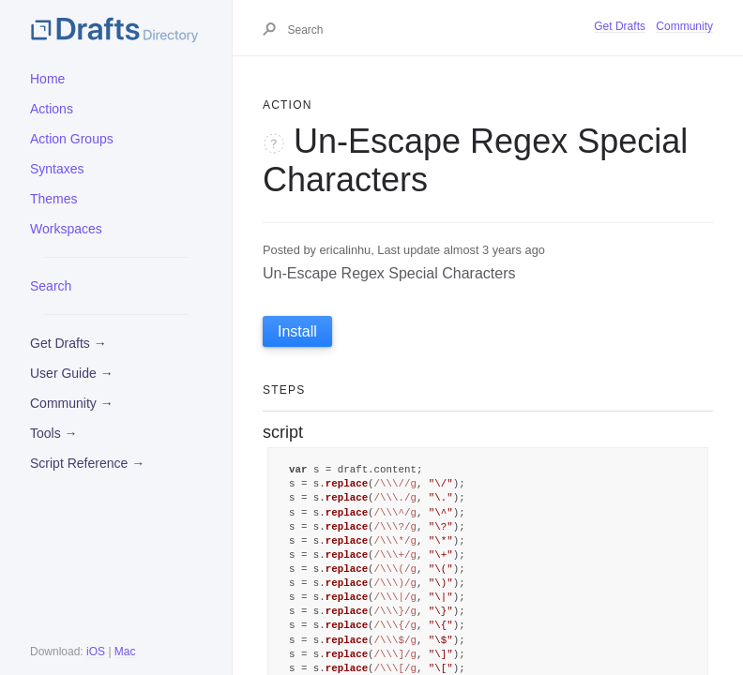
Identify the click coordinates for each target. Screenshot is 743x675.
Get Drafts (619, 26)
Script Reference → (87, 463)
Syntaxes (57, 168)
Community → (72, 403)
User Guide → (72, 373)
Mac (125, 651)
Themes (54, 198)
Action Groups (72, 138)
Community (684, 26)
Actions (51, 108)
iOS (95, 651)
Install (297, 331)
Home (47, 78)
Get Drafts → (68, 343)
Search (50, 285)
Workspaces (66, 228)
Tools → (54, 433)
